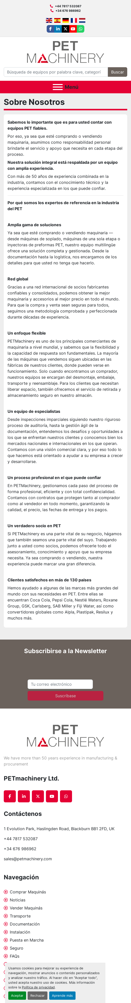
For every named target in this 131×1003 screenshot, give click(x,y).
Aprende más (62, 995)
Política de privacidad (38, 987)
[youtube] (73, 29)
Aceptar (17, 995)
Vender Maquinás (26, 907)
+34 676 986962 (68, 11)
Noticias (17, 899)
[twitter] (65, 29)
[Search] (56, 72)
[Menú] (58, 87)
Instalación (20, 932)
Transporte (20, 915)
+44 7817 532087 (68, 6)
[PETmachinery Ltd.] (65, 735)
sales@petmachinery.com (28, 858)
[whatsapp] (80, 29)
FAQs (14, 956)
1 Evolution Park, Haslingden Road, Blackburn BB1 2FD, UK (59, 828)
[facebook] (50, 29)
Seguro (16, 948)
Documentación (25, 924)
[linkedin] (58, 29)
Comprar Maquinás (28, 891)
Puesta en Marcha (27, 940)
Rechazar (37, 995)
